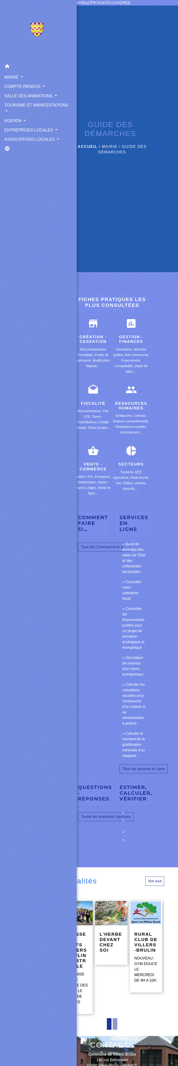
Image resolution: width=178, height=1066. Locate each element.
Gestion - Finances (131, 339)
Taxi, (119, 483)
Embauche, (124, 415)
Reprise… (93, 366)
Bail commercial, (137, 355)
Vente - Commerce (93, 466)
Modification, (101, 360)
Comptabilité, (124, 366)
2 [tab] (115, 1024)
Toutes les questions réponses (106, 817)
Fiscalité (93, 403)
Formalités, (86, 355)
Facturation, (125, 349)
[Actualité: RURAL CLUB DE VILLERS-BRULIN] (146, 947)
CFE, (88, 416)
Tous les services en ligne (144, 769)
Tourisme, (127, 472)
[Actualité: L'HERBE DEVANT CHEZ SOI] (111, 933)
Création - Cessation (93, 339)
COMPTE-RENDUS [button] (21, 86)
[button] (23, 67)
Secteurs (131, 464)
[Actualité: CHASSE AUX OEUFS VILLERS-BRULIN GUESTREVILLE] (76, 957)
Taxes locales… (99, 427)
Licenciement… (131, 432)
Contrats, (139, 415)
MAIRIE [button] (11, 76)
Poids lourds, (139, 477)
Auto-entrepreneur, (93, 349)
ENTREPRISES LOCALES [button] (17, 151)
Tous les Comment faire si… (104, 547)
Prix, (91, 476)
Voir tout (155, 881)
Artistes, (141, 483)
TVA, (105, 411)
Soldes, (81, 476)
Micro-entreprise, (89, 411)
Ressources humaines (131, 405)
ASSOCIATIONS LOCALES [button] (18, 166)
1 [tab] (109, 1024)
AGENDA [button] (12, 138)
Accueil (87, 147)
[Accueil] (23, 30)
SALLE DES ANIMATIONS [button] (16, 104)
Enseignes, (103, 476)
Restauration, (87, 482)
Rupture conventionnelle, (131, 421)
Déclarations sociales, (131, 427)
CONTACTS (112, 1045)
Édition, (129, 483)
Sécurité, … (131, 488)
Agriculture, (121, 477)
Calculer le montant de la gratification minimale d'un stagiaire (133, 744)
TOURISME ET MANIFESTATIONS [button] (21, 120)
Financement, (131, 360)
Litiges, (92, 488)
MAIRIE (110, 147)
